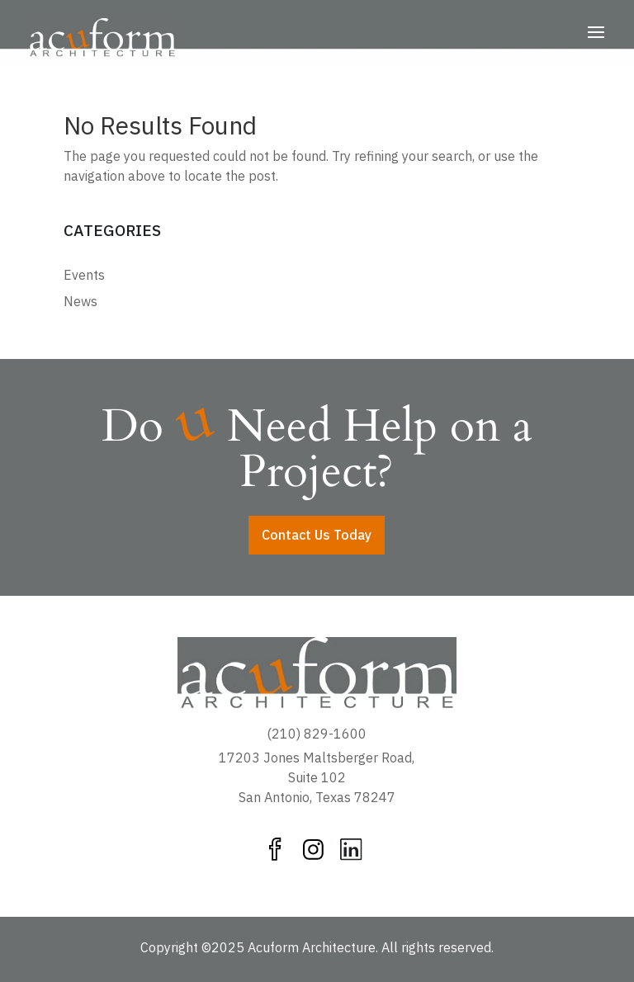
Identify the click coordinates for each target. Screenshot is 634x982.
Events (84, 275)
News (80, 301)
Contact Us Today (316, 534)
